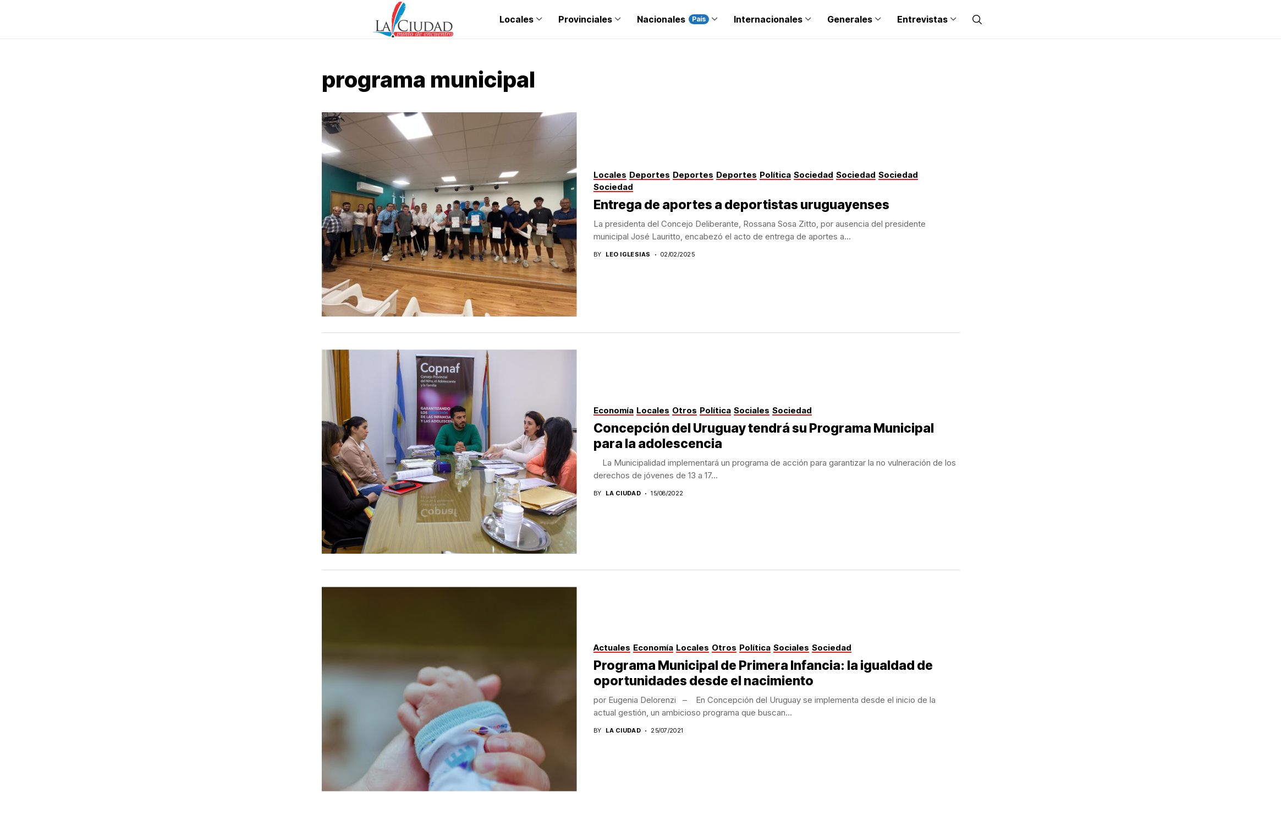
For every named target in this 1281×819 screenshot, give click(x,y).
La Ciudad (623, 493)
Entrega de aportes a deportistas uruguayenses (741, 204)
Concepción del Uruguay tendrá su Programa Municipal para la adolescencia (763, 436)
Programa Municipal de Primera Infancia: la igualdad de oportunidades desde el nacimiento (763, 673)
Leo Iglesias (628, 254)
